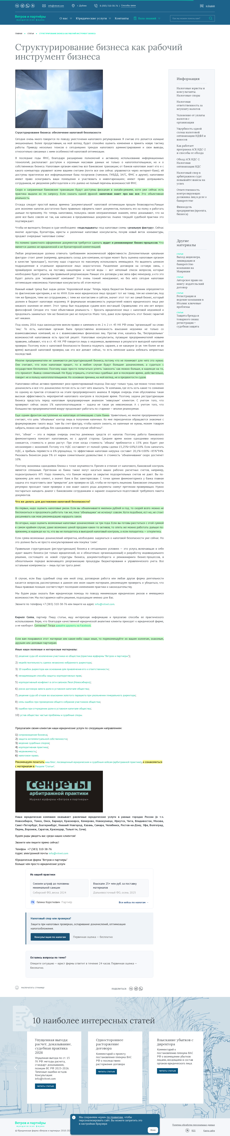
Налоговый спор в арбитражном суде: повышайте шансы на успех (190, 181)
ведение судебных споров (35, 743)
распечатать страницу (31, 989)
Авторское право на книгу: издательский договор (192, 287)
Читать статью (46, 1086)
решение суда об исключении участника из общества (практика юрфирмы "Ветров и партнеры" (78, 656)
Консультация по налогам (50, 937)
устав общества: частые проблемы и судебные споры (53, 715)
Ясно (153, 1130)
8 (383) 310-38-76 (109, 5)
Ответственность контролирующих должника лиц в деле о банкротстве (191, 199)
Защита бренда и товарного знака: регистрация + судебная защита (189, 324)
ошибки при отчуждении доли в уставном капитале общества (57, 708)
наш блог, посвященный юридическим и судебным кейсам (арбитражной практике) (96, 762)
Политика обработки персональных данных (193, 1124)
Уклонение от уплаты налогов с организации (189, 118)
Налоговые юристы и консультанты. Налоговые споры (191, 91)
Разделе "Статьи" (63, 766)
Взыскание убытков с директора (175, 1041)
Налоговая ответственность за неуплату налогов (191, 105)
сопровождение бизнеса (34, 734)
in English (210, 5)
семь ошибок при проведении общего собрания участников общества (62, 702)
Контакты (122, 18)
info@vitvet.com (56, 5)
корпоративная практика (34, 747)
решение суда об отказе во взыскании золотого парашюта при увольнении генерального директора (81, 695)
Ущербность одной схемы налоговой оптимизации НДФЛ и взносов (191, 134)
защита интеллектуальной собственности (45, 739)
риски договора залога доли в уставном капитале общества (56, 689)
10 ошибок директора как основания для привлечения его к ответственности (67, 669)
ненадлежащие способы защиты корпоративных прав (52, 675)
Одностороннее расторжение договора (109, 1043)
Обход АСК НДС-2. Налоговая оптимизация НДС (190, 166)
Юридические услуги (91, 18)
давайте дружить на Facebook (74, 625)
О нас (64, 18)
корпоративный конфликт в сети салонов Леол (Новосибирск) (57, 682)
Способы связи (128, 5)
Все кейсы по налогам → (133, 902)
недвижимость (28, 751)
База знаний (145, 18)
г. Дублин (82, 5)
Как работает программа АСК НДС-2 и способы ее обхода (191, 151)
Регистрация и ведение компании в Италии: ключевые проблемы (192, 305)
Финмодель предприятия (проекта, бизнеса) (190, 214)
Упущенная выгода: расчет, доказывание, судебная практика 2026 (53, 1045)
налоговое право (29, 755)
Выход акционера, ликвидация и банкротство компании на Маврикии (190, 268)
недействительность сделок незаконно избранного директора (57, 662)
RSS (193, 1130)
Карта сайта (209, 1130)
